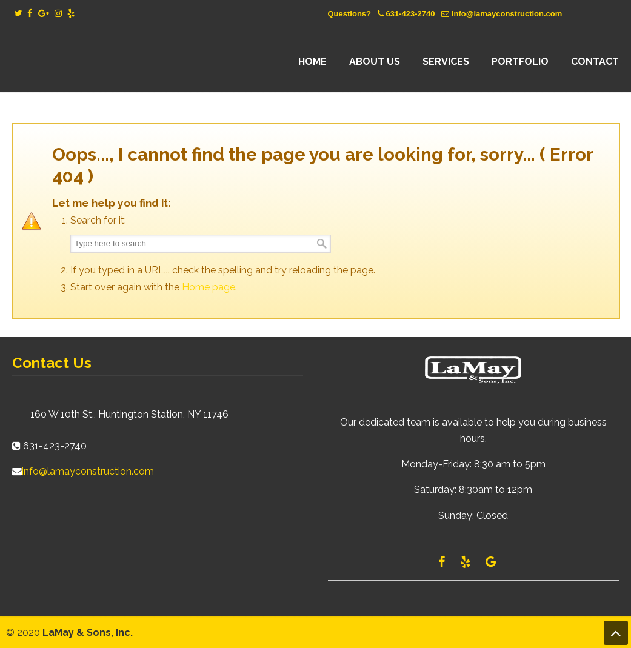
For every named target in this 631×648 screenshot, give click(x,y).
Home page (208, 287)
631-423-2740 (410, 13)
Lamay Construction (118, 62)
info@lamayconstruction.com (507, 13)
